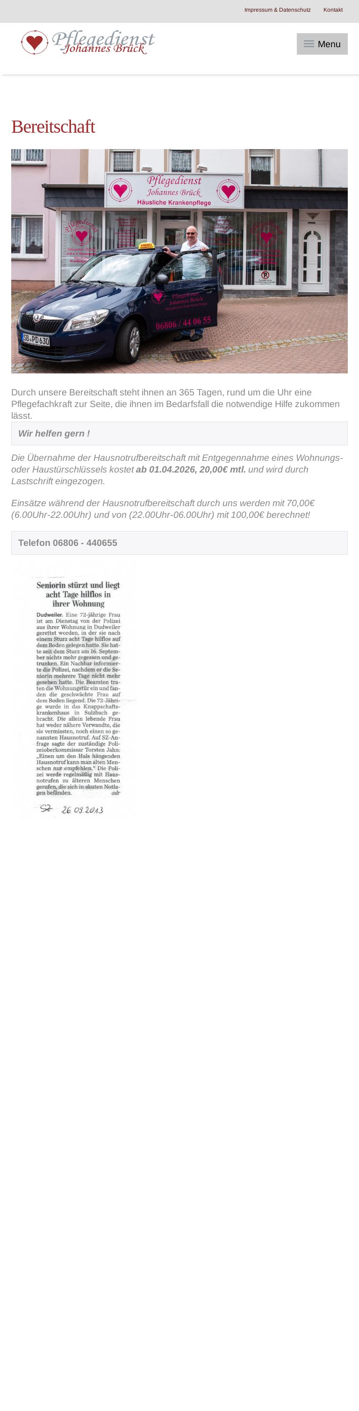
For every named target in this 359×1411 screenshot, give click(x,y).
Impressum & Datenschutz (277, 10)
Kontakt (333, 10)
